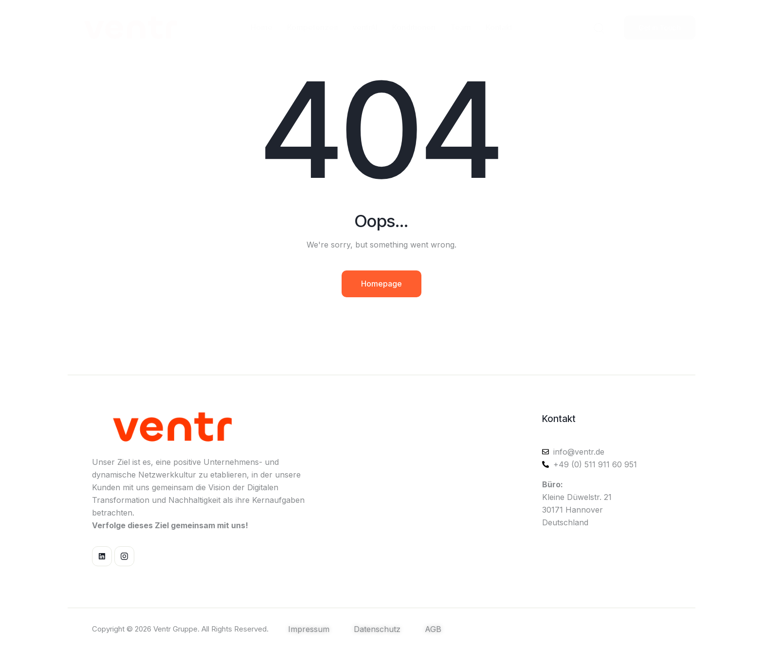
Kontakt (559, 418)
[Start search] (599, 27)
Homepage (381, 283)
